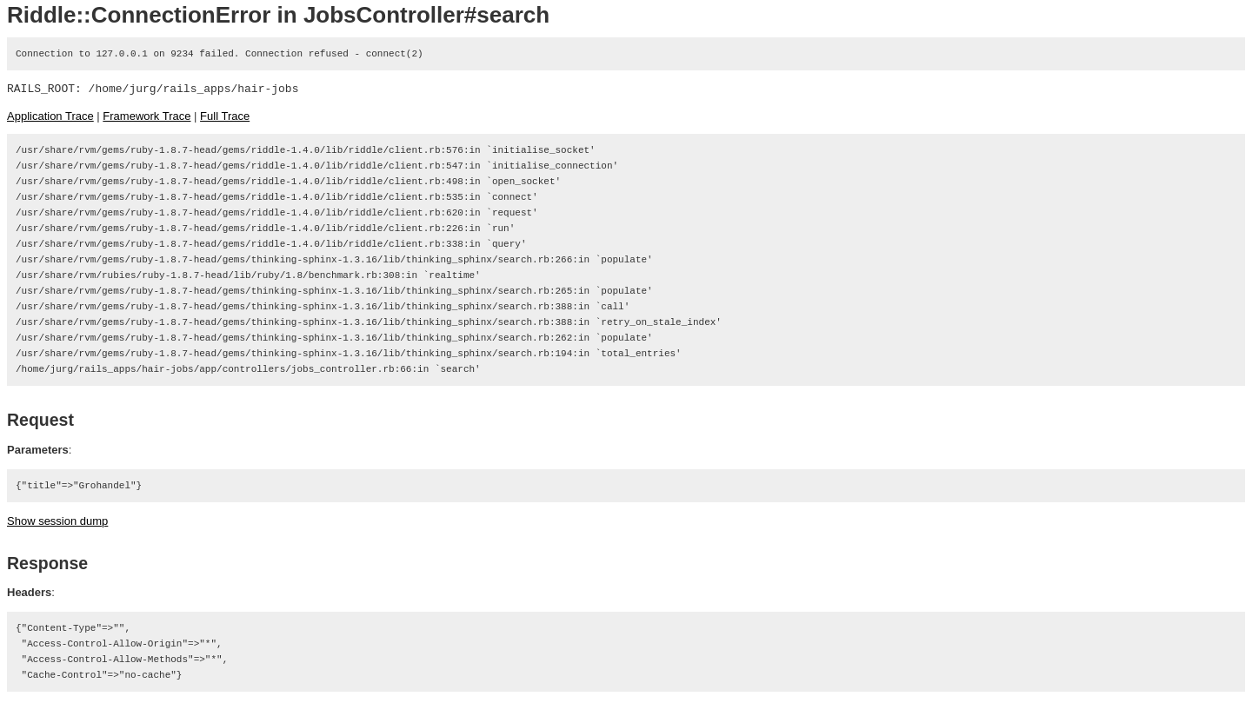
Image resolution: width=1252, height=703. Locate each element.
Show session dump (57, 520)
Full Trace (225, 116)
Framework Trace (146, 116)
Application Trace (50, 116)
